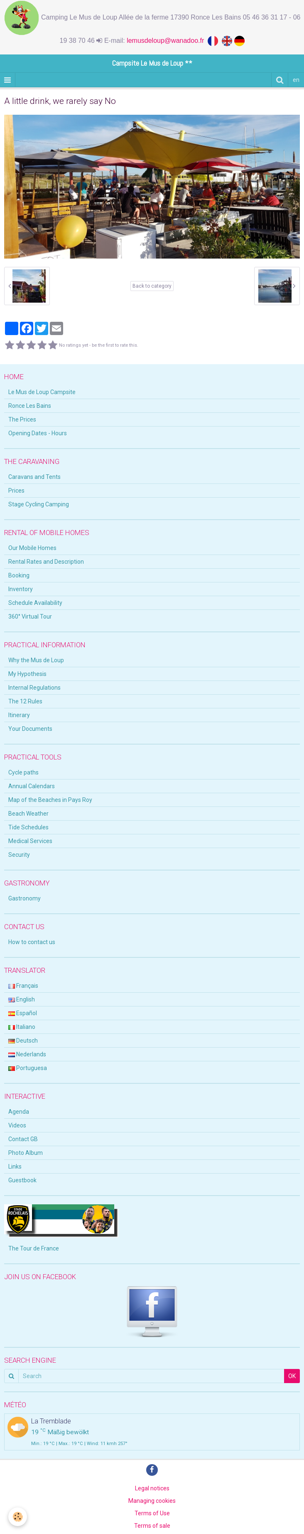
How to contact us (31, 942)
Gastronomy (24, 898)
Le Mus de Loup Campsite (42, 392)
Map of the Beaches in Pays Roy (50, 800)
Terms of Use (152, 1513)
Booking (18, 575)
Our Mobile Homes (32, 548)
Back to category (152, 286)
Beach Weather (28, 813)
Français (23, 985)
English (21, 999)
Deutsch (23, 1040)
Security (19, 854)
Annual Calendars (31, 786)
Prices (16, 490)
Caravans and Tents (34, 477)
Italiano (21, 1026)
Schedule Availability (35, 602)
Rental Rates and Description (46, 561)
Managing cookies (152, 1500)
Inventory (20, 589)
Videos (17, 1125)
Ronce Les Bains (29, 405)
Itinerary (19, 715)
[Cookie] (17, 1516)
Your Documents (30, 728)
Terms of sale (152, 1525)
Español (22, 1013)
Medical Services (30, 841)
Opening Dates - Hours (37, 433)
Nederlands (27, 1054)
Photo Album (25, 1152)
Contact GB (23, 1139)
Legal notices (152, 1488)
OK (292, 1376)
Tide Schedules (28, 827)
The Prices (22, 419)
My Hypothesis (27, 674)
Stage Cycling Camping (38, 504)
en (296, 79)
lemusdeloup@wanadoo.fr (167, 40)
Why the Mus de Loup (36, 660)
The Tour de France (33, 1248)
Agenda (18, 1111)
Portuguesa (27, 1068)
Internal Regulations (34, 687)
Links (15, 1166)
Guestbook (22, 1180)
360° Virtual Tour (30, 616)
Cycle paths (23, 772)
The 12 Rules (25, 701)
